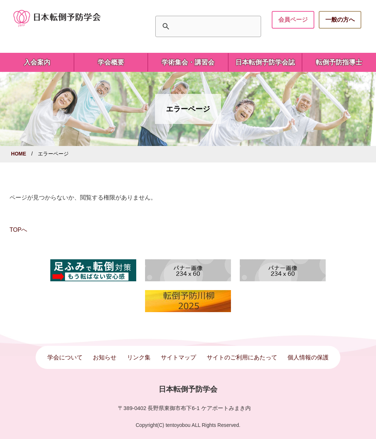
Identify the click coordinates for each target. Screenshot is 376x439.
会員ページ (293, 20)
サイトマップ (178, 357)
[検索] (207, 26)
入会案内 (37, 62)
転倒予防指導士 (339, 62)
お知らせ (104, 357)
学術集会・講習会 (188, 62)
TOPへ (18, 230)
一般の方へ (340, 20)
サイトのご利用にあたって (242, 357)
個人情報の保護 (308, 357)
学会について (65, 357)
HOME (18, 154)
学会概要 (111, 62)
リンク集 (139, 357)
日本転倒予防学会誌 (265, 62)
